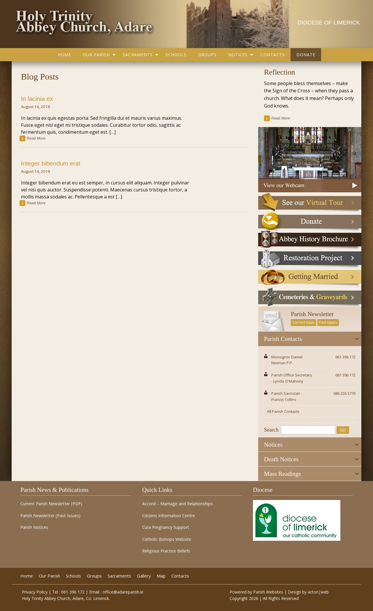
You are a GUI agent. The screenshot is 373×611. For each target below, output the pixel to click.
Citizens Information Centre (168, 516)
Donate (305, 54)
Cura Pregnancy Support (165, 527)
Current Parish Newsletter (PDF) (51, 504)
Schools (176, 54)
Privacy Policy (34, 592)
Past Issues (328, 322)
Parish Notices (34, 527)
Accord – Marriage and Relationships (177, 504)
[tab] (309, 339)
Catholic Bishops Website (166, 539)
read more (36, 138)
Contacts (273, 54)
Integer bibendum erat (50, 163)
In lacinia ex (37, 98)
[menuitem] (64, 54)
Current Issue (303, 322)
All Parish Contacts (283, 411)
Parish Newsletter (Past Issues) (50, 516)
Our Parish (96, 54)
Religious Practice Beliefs (166, 551)
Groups (207, 54)
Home (64, 54)
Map (161, 576)
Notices (238, 54)
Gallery (144, 576)
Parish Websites (268, 592)
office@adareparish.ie (123, 592)
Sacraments (138, 54)
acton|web (318, 592)
